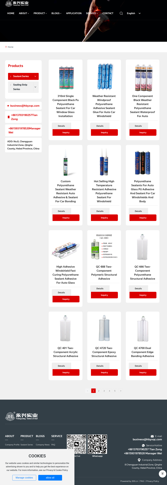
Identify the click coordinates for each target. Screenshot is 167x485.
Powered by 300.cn (129, 481)
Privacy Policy (152, 481)
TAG (142, 481)
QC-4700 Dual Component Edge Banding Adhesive (142, 352)
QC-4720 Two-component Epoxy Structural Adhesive (104, 352)
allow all (50, 477)
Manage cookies (24, 477)
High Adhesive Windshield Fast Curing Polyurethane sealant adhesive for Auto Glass (66, 274)
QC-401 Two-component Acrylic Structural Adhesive (65, 352)
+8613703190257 (21, 115)
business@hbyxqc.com (24, 105)
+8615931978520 (18, 128)
